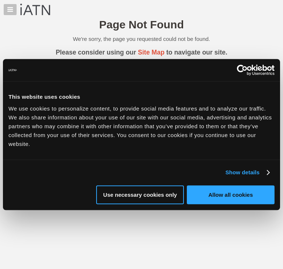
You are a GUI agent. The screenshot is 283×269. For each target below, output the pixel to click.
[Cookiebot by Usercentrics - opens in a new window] (242, 70)
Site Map (151, 52)
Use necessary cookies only (140, 195)
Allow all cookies (230, 195)
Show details (243, 172)
